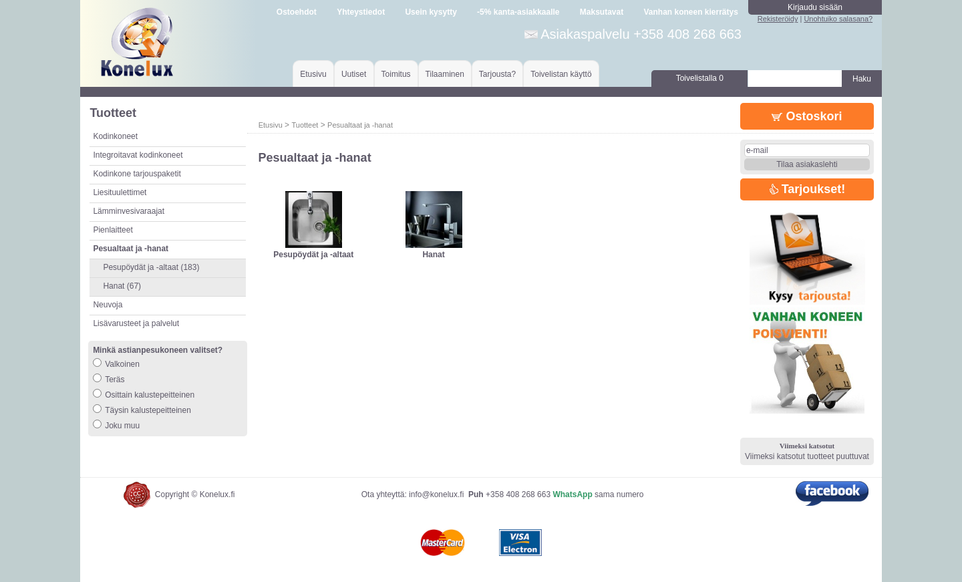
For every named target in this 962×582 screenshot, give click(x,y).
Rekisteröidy (778, 19)
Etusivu (313, 74)
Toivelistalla (700, 78)
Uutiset (353, 74)
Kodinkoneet (115, 136)
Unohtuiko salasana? (838, 19)
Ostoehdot (297, 12)
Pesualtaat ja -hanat (360, 125)
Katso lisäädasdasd (314, 264)
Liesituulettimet (119, 192)
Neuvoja (107, 304)
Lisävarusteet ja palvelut (136, 323)
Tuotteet (304, 125)
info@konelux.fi (436, 494)
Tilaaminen (445, 74)
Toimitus (396, 74)
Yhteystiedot (361, 12)
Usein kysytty (430, 12)
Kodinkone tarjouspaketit (136, 173)
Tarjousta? (497, 74)
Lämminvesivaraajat (128, 211)
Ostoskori (807, 116)
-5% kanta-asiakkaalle (518, 12)
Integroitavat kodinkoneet (137, 155)
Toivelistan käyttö (560, 74)
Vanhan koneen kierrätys (690, 12)
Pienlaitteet (112, 230)
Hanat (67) (122, 286)
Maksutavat (601, 12)
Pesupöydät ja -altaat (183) (151, 267)
